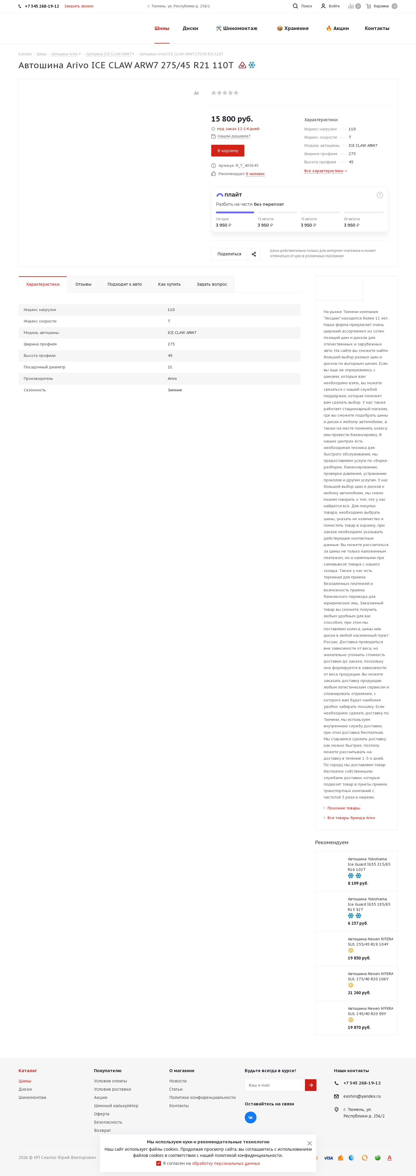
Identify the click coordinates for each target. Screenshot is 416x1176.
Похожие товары (344, 808)
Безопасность (108, 1122)
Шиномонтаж (32, 1097)
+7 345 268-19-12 (362, 1083)
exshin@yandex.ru (362, 1096)
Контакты (179, 1105)
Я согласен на (211, 1163)
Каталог (28, 1070)
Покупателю (108, 1070)
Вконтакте (250, 1117)
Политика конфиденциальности (202, 1097)
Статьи (175, 1089)
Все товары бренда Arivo (351, 817)
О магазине (181, 1070)
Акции (100, 1097)
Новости (178, 1081)
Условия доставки (112, 1089)
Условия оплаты (110, 1081)
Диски (25, 1089)
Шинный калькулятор (116, 1105)
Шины (25, 1081)
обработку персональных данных (226, 1163)
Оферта (101, 1114)
